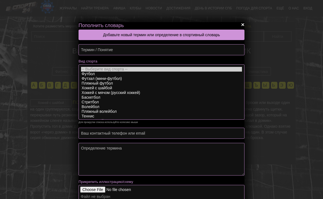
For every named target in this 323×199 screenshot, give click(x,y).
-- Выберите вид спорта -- (161, 69)
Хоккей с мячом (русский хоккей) (161, 92)
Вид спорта (88, 61)
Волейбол (161, 106)
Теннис (161, 116)
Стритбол (161, 102)
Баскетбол (161, 97)
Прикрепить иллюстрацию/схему (106, 182)
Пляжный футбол (161, 83)
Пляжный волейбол (161, 111)
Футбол (161, 74)
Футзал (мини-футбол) (161, 78)
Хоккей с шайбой (161, 88)
